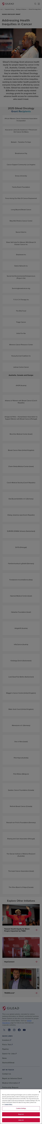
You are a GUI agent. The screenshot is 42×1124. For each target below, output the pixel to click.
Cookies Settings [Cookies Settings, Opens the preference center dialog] (21, 1108)
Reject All (21, 1114)
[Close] (39, 1092)
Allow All (21, 1120)
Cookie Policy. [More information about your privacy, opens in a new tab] (8, 1104)
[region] (21, 1106)
